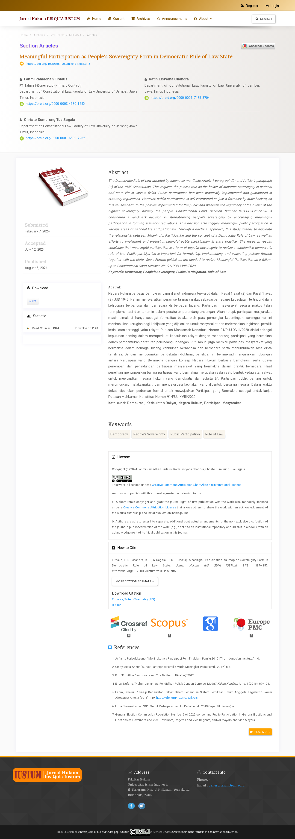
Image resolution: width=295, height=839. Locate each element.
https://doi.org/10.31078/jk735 (177, 697)
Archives (140, 19)
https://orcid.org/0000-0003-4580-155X (55, 104)
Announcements (172, 19)
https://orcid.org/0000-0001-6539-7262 (55, 138)
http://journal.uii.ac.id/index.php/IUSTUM (104, 831)
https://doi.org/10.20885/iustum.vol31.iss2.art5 (58, 63)
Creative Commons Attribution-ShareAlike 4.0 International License (196, 485)
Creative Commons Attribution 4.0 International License (204, 831)
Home (94, 19)
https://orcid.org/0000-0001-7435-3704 (180, 98)
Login (272, 6)
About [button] (203, 19)
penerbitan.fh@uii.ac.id (226, 785)
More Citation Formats (135, 581)
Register (249, 6)
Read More (260, 731)
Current (116, 19)
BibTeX (116, 605)
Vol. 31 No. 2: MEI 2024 (66, 35)
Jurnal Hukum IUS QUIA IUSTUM (50, 18)
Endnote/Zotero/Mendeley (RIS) (133, 599)
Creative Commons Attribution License (149, 507)
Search (264, 19)
